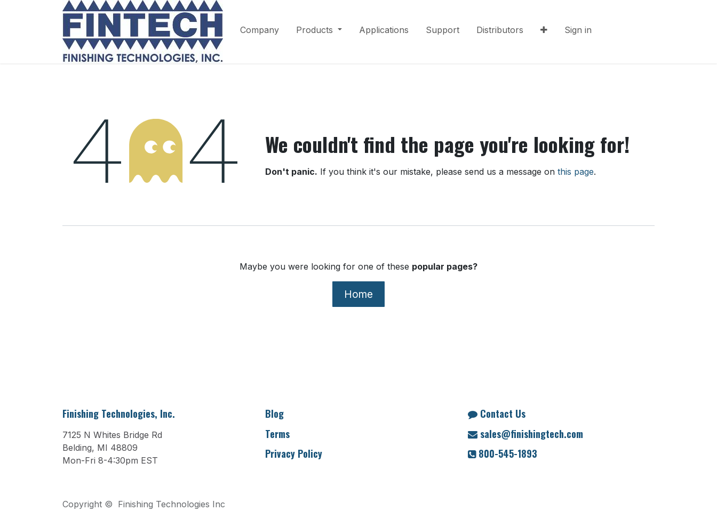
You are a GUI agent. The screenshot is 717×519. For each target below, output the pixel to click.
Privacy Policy (293, 453)
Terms (277, 434)
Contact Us (502, 413)
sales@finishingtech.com (531, 434)
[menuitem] (260, 32)
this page (575, 171)
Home (358, 294)
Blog (274, 413)
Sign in (578, 30)
